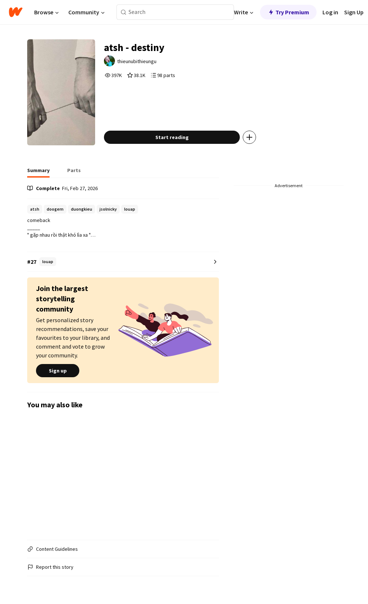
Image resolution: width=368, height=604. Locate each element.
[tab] (38, 172)
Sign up (57, 370)
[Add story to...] (249, 137)
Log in (330, 12)
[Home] (15, 12)
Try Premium (288, 12)
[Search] (123, 12)
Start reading (172, 137)
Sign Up (354, 12)
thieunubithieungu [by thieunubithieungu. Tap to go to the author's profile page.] (136, 61)
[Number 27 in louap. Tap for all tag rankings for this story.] (123, 262)
